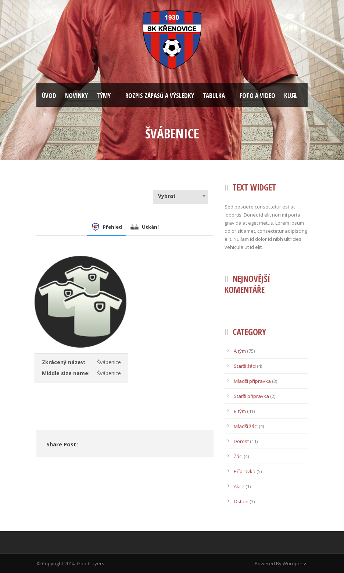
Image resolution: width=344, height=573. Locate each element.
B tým (240, 411)
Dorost (241, 441)
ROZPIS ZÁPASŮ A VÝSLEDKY (159, 95)
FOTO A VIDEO (257, 95)
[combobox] (180, 196)
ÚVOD (49, 95)
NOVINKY (76, 95)
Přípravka (244, 471)
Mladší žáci (246, 426)
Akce (239, 486)
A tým (240, 351)
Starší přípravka (251, 396)
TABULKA (214, 95)
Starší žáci (245, 366)
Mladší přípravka (252, 381)
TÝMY (104, 95)
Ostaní (241, 501)
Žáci (238, 456)
